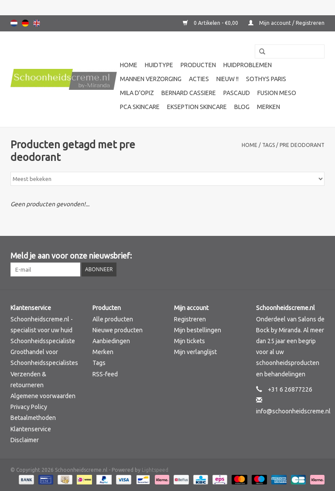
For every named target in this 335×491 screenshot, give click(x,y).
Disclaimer (24, 439)
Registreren (190, 319)
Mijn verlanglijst (195, 351)
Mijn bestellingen (197, 330)
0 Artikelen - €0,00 (211, 23)
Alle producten (112, 319)
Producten (198, 64)
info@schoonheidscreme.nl (293, 411)
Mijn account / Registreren (286, 23)
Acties (199, 78)
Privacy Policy (28, 406)
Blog (242, 106)
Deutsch (25, 23)
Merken (268, 106)
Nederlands (13, 23)
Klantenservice (30, 429)
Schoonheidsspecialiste (42, 341)
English (36, 23)
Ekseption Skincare (197, 106)
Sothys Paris (266, 78)
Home (128, 64)
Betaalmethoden (33, 417)
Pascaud (236, 92)
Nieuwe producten (117, 330)
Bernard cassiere (188, 92)
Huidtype (159, 64)
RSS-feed (105, 374)
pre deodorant (302, 145)
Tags (268, 145)
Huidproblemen (247, 64)
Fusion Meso (276, 92)
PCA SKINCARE (140, 106)
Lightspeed (155, 470)
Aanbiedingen (111, 341)
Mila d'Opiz (137, 92)
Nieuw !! (227, 78)
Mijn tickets (189, 341)
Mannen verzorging (150, 78)
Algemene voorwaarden (42, 395)
